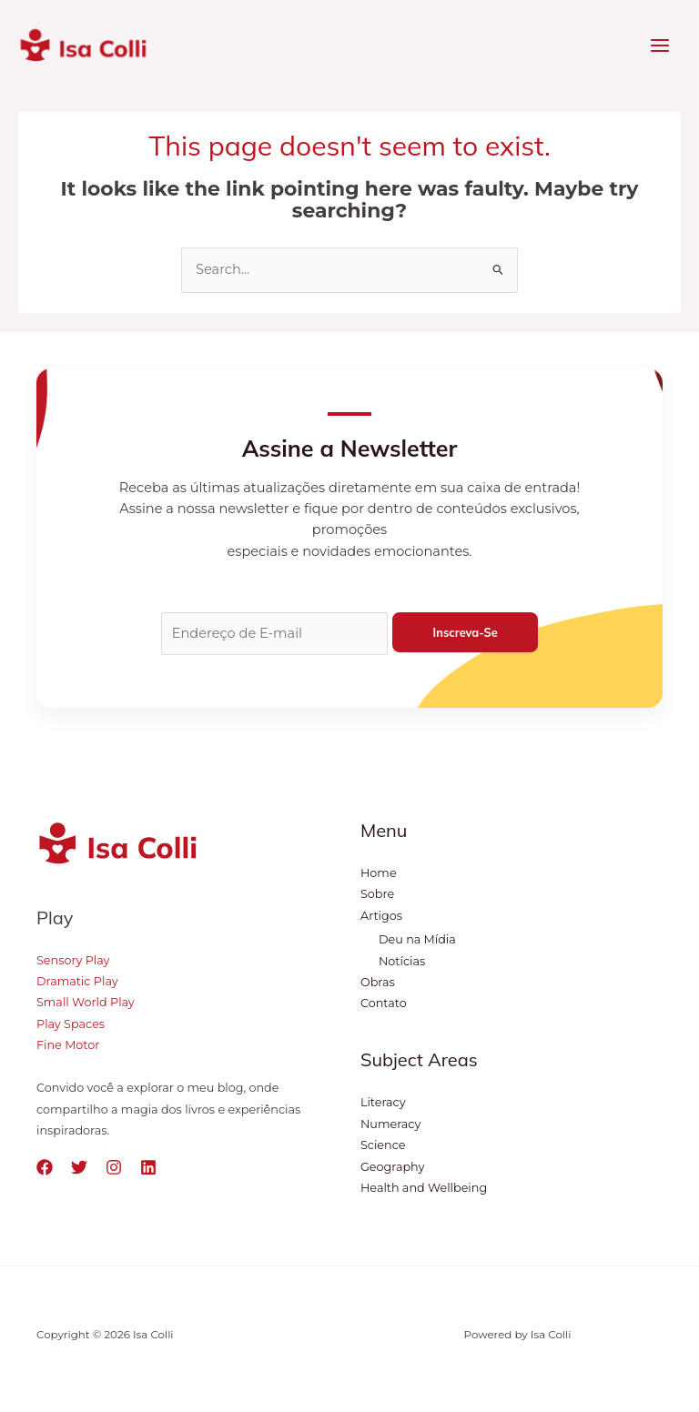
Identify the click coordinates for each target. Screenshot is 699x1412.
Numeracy (390, 1124)
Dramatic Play (77, 981)
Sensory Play (72, 960)
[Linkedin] (148, 1167)
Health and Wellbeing (423, 1188)
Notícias (402, 961)
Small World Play (85, 1002)
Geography (392, 1167)
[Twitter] (79, 1167)
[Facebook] (44, 1167)
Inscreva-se (465, 632)
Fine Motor (67, 1045)
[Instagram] (114, 1167)
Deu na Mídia (417, 939)
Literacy (383, 1102)
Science (382, 1145)
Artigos (381, 916)
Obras (377, 982)
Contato (383, 1003)
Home (378, 873)
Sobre (377, 894)
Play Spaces (70, 1024)
